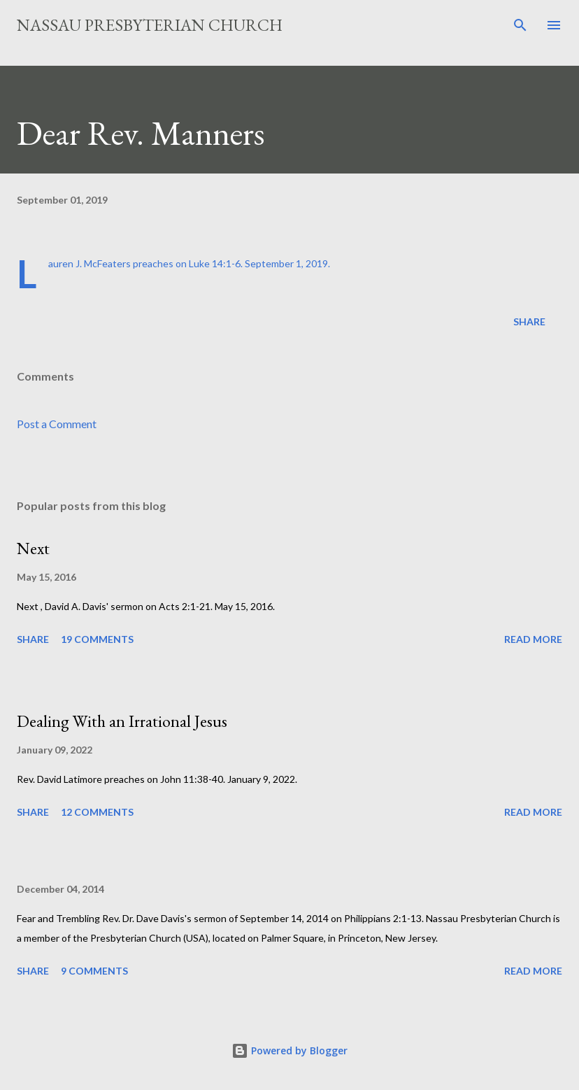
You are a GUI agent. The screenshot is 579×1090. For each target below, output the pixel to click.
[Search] (520, 25)
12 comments (97, 812)
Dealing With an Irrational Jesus (122, 721)
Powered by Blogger (289, 1050)
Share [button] (529, 321)
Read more (533, 639)
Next (33, 548)
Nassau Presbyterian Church (150, 25)
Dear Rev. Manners (141, 133)
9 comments (94, 971)
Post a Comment (56, 423)
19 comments (97, 639)
